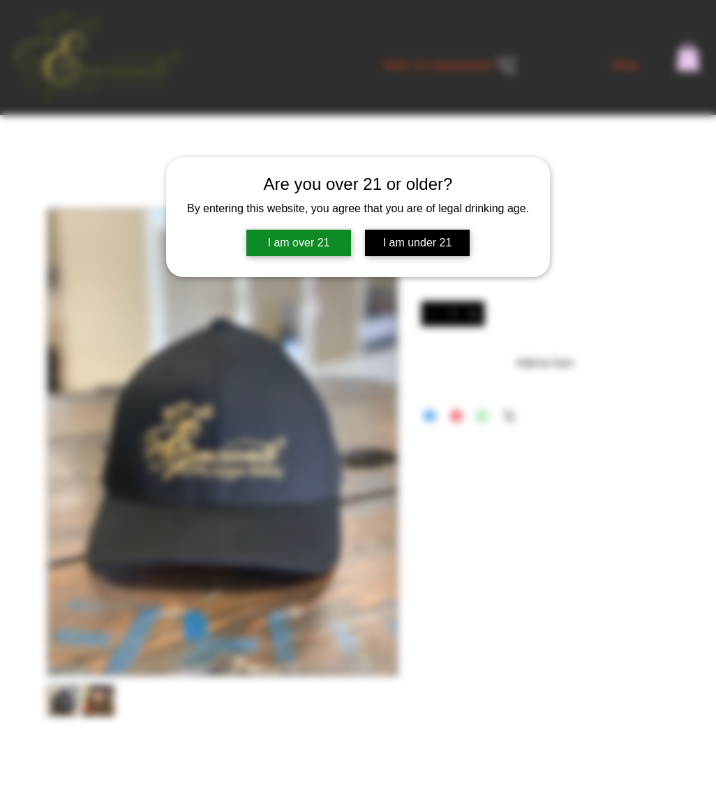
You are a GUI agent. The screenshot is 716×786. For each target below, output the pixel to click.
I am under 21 (417, 243)
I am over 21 (299, 243)
